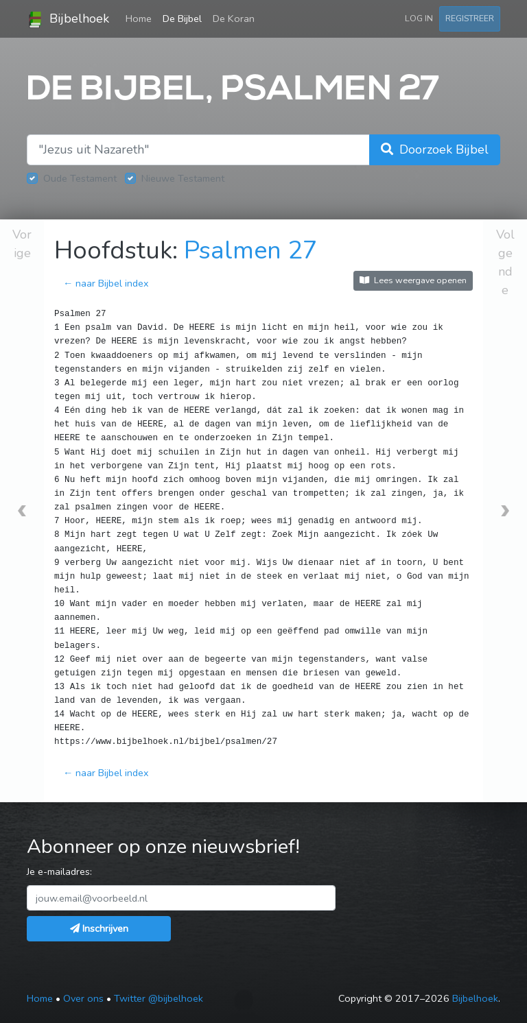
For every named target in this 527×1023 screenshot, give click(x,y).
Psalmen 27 (251, 250)
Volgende (505, 262)
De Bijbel (182, 18)
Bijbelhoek (68, 19)
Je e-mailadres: (59, 871)
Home (141, 17)
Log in (419, 18)
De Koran (234, 18)
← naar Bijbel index (106, 283)
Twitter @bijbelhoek (158, 998)
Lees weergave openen (413, 280)
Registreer (469, 18)
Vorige (22, 243)
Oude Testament (80, 178)
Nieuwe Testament (182, 178)
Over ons (83, 998)
